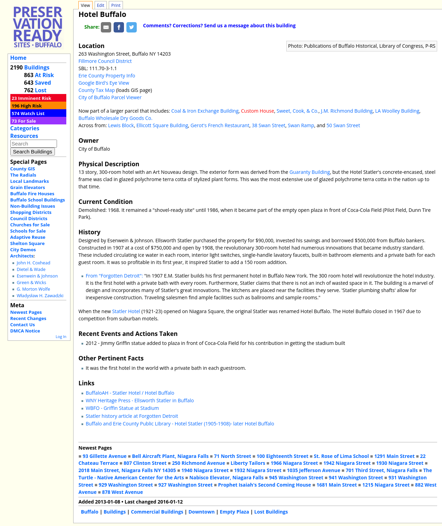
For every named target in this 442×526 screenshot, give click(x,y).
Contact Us (22, 324)
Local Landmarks (29, 181)
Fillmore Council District (105, 61)
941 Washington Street (356, 477)
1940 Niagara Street (205, 470)
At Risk (44, 75)
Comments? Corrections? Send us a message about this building (219, 25)
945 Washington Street (296, 477)
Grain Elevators (27, 187)
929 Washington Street (126, 484)
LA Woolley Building (397, 110)
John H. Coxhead (33, 263)
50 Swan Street (343, 125)
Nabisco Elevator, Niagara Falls (226, 477)
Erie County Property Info (106, 75)
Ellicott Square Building (162, 125)
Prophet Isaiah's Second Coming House (264, 484)
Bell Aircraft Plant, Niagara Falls (170, 456)
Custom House (257, 110)
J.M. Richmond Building (347, 110)
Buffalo (89, 511)
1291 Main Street (394, 456)
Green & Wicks (31, 282)
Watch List (33, 113)
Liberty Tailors (248, 463)
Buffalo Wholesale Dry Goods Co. (115, 118)
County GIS (22, 169)
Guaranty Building (309, 172)
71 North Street (232, 456)
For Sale (27, 121)
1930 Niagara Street (399, 463)
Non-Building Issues (32, 206)
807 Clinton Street (145, 463)
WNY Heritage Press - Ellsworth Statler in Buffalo (140, 400)
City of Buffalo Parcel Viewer (110, 97)
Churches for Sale (30, 225)
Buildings (36, 67)
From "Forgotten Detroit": (114, 275)
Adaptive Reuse (28, 237)
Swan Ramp (301, 125)
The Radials (23, 175)
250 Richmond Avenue (198, 463)
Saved (43, 82)
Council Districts (28, 218)
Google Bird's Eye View (103, 82)
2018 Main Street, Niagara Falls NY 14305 (127, 470)
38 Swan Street (268, 125)
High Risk (31, 106)
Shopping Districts (31, 212)
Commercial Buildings (157, 511)
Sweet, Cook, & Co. (297, 110)
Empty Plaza (234, 511)
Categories (24, 128)
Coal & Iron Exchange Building (205, 110)
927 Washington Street (185, 484)
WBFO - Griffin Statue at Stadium (122, 408)
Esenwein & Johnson (37, 276)
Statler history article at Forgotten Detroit (132, 416)
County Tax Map (96, 90)
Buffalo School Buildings (37, 200)
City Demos (23, 249)
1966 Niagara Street (294, 463)
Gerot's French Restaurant (220, 125)
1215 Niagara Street (386, 484)
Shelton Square (27, 243)
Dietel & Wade (31, 269)
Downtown (202, 511)
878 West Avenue (122, 492)
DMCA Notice (25, 331)
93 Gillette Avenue (104, 456)
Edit (100, 5)
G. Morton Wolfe (33, 289)
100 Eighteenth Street (282, 456)
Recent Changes (28, 318)
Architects (21, 256)
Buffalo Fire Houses (32, 193)
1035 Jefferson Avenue (313, 470)
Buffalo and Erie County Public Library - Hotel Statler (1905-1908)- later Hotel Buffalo (180, 423)
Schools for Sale (28, 231)
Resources (24, 136)
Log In (61, 336)
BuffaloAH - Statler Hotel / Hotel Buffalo (130, 392)
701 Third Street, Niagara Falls (382, 470)
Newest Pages (26, 312)
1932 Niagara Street (257, 470)
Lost (41, 90)
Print (116, 5)
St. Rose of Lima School (341, 456)
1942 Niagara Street (347, 463)
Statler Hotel (126, 311)
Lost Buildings (271, 511)
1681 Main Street (337, 484)
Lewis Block (121, 125)
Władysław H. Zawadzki (40, 296)
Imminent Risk (34, 98)
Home (18, 58)
